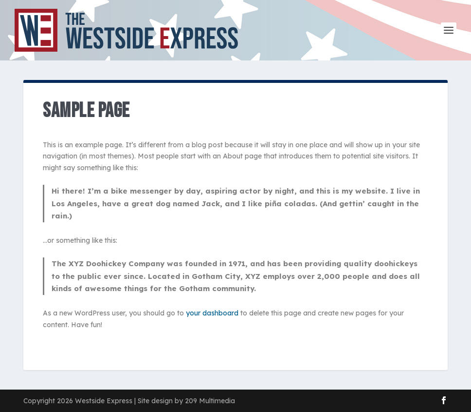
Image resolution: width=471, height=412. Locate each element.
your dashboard (212, 313)
